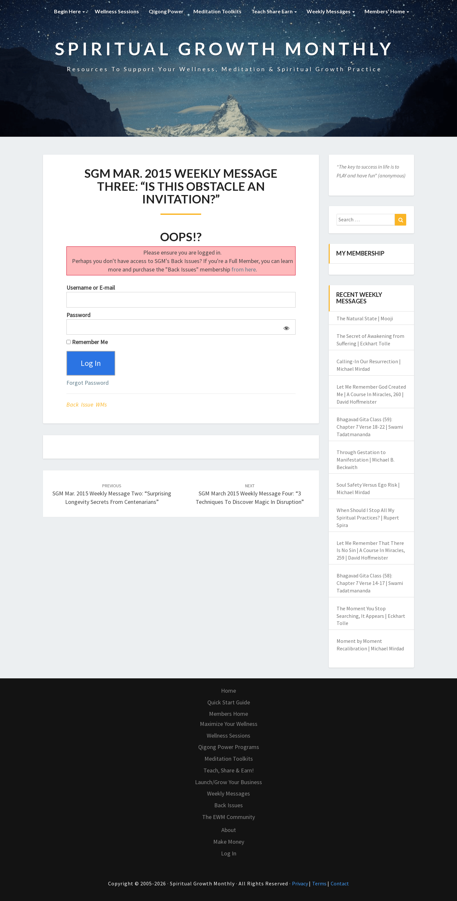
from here (243, 269)
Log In (228, 853)
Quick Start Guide (228, 702)
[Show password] (285, 327)
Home (228, 690)
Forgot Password (87, 382)
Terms (319, 883)
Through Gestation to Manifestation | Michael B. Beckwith (366, 459)
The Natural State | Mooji (365, 318)
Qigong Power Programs (228, 747)
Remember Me (87, 342)
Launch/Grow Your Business (228, 782)
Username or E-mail (90, 287)
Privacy (300, 883)
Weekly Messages (331, 11)
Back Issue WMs (86, 404)
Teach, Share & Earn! (228, 770)
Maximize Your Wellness (228, 724)
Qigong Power (166, 11)
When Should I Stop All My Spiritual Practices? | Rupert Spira (368, 517)
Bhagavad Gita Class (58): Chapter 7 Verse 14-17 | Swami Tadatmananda (370, 583)
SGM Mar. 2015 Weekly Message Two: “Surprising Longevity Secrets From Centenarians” (111, 494)
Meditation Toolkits (217, 11)
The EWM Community (228, 817)
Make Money (228, 841)
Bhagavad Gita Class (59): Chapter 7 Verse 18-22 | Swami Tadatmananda (370, 426)
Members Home (228, 713)
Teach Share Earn (274, 11)
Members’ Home (387, 11)
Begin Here (69, 11)
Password (78, 315)
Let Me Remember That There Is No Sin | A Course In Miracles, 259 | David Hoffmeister (371, 550)
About (228, 830)
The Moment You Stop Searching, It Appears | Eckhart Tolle (371, 616)
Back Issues (228, 805)
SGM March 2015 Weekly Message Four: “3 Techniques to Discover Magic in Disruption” (250, 494)
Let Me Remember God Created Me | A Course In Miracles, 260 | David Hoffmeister (371, 394)
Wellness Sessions (117, 11)
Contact (340, 883)
